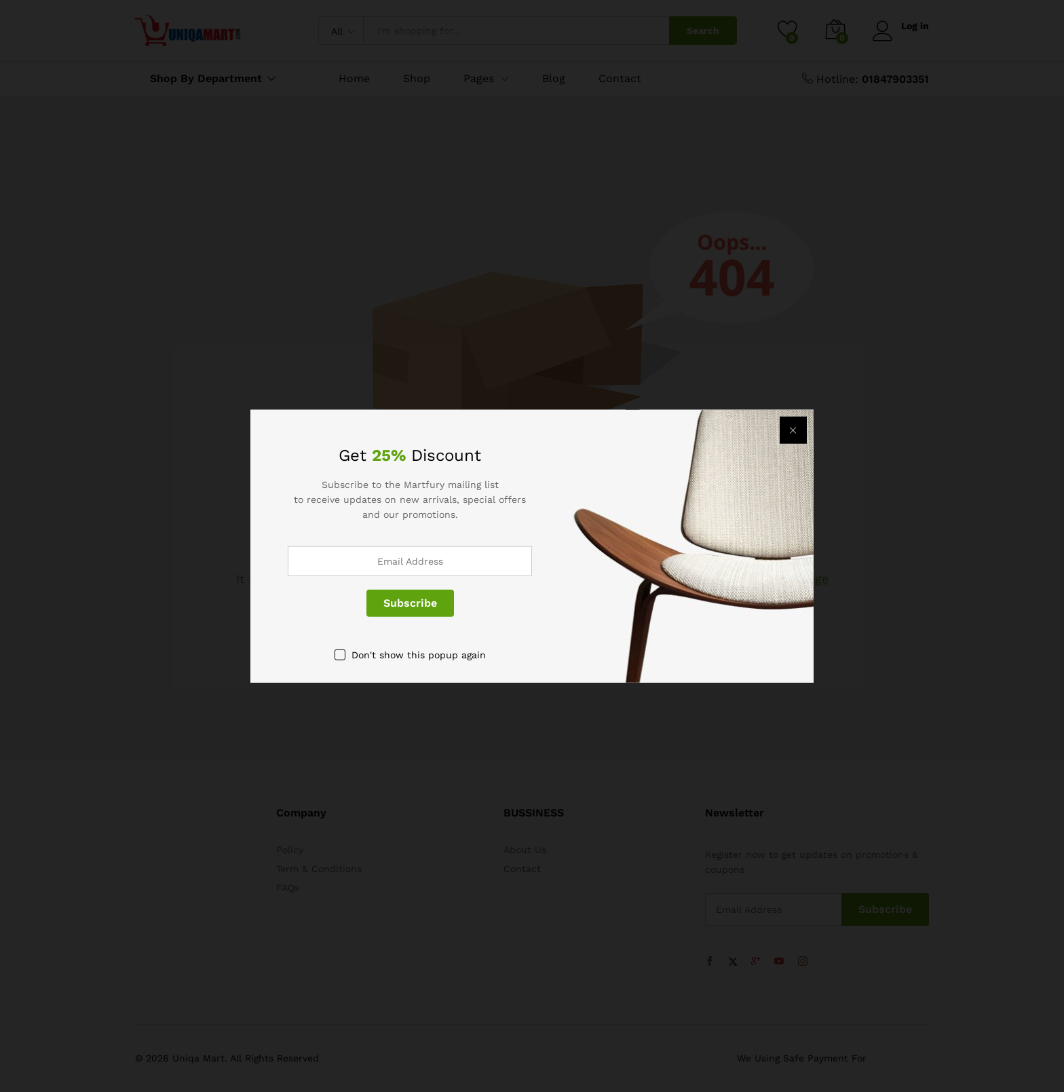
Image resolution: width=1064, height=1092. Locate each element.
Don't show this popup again (419, 654)
